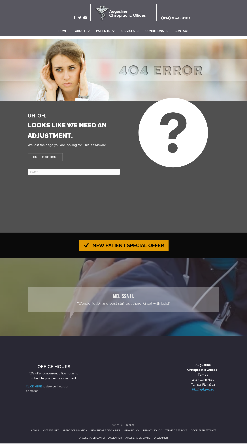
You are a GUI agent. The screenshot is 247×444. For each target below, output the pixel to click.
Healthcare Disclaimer (105, 431)
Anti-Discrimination (75, 431)
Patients (103, 31)
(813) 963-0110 (175, 18)
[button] (89, 31)
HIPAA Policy (131, 431)
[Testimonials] (123, 300)
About (80, 31)
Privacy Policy (152, 431)
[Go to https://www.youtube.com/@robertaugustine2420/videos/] (85, 18)
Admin (35, 431)
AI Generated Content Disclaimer (100, 438)
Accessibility (50, 431)
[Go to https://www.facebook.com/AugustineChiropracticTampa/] (74, 18)
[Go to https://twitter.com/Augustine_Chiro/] (80, 18)
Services (128, 31)
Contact (181, 31)
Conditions (154, 31)
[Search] (74, 172)
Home (62, 31)
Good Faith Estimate (203, 431)
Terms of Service (176, 431)
